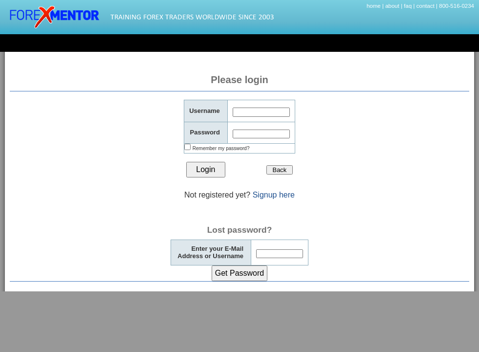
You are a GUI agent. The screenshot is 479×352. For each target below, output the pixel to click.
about (392, 6)
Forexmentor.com (144, 17)
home (374, 6)
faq (408, 6)
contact (425, 6)
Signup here (274, 195)
